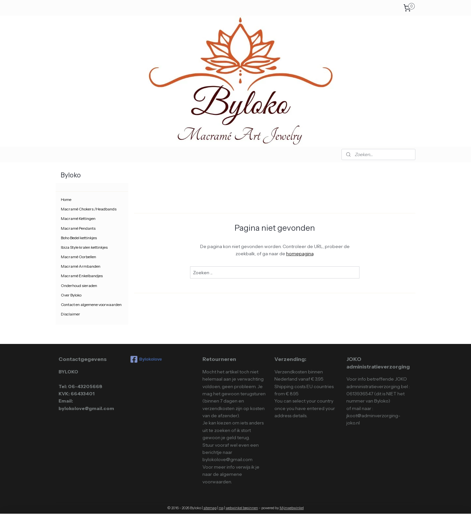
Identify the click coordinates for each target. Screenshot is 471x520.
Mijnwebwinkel (292, 508)
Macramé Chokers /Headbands (88, 208)
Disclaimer (70, 314)
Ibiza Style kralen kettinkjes (84, 247)
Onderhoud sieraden (79, 285)
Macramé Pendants (78, 228)
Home (66, 199)
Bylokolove (146, 359)
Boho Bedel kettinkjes (79, 237)
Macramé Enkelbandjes (82, 275)
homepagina (299, 254)
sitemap (210, 508)
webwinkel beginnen (242, 508)
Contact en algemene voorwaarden (91, 304)
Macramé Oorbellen (78, 256)
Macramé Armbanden (80, 266)
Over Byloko (71, 295)
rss (221, 508)
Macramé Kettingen (78, 218)
